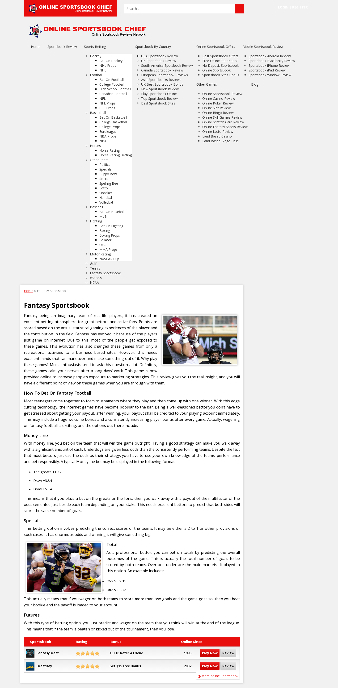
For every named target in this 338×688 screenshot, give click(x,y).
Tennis (95, 268)
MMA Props (108, 249)
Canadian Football (113, 94)
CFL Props (107, 108)
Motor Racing (100, 254)
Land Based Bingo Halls (220, 141)
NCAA (94, 282)
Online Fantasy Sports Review (225, 127)
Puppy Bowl (108, 174)
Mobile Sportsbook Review (263, 46)
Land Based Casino (217, 136)
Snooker (105, 193)
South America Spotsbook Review (167, 65)
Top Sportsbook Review (159, 98)
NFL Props (107, 103)
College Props (110, 127)
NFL (102, 98)
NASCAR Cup (109, 259)
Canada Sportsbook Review (162, 70)
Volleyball (106, 202)
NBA (102, 141)
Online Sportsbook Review (222, 94)
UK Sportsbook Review (158, 60)
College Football (111, 84)
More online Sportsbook (218, 676)
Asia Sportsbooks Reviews (161, 79)
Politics (104, 164)
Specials (105, 169)
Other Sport (99, 160)
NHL (102, 70)
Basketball (98, 112)
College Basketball (113, 122)
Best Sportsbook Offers (220, 56)
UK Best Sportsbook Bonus (162, 84)
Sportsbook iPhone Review (269, 65)
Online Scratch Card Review (223, 122)
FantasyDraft (48, 653)
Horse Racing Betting (115, 155)
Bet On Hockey (111, 60)
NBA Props (107, 136)
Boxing (104, 230)
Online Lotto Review (217, 131)
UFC (102, 244)
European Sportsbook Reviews (164, 75)
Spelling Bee (108, 183)
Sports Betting (95, 46)
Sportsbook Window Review (270, 75)
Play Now (210, 653)
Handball (106, 197)
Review (228, 653)
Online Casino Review (218, 98)
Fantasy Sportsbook (105, 273)
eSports (96, 277)
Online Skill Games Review (222, 117)
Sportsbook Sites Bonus (220, 75)
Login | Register (293, 7)
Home (35, 46)
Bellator (105, 240)
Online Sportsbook (216, 70)
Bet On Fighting (111, 226)
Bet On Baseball (111, 211)
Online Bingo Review (218, 112)
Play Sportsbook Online (159, 94)
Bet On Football (111, 79)
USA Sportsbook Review (159, 56)
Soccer (104, 178)
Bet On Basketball (113, 117)
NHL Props (107, 65)
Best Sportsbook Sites (158, 103)
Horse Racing (109, 150)
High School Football (115, 89)
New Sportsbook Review (160, 89)
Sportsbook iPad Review (267, 70)
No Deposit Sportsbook (220, 65)
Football (96, 75)
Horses (95, 145)
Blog (254, 84)
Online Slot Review (216, 108)
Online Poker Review (218, 103)
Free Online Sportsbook (220, 60)
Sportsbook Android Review (270, 56)
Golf (93, 263)
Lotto (103, 188)
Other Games (206, 84)
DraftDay (44, 666)
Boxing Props (109, 235)
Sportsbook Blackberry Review (272, 60)
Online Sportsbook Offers (215, 46)
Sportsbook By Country (153, 46)
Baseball (96, 207)
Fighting (96, 221)
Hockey (95, 56)
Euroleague (108, 131)
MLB (103, 216)
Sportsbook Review (62, 46)
